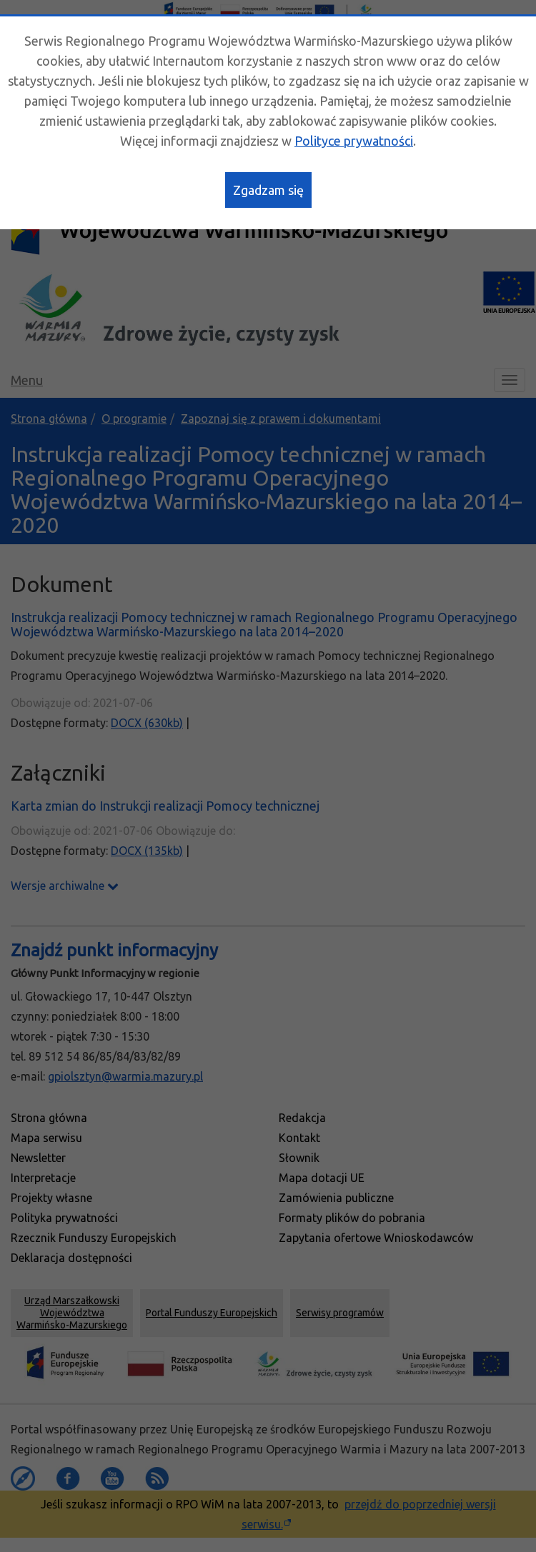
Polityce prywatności (353, 141)
